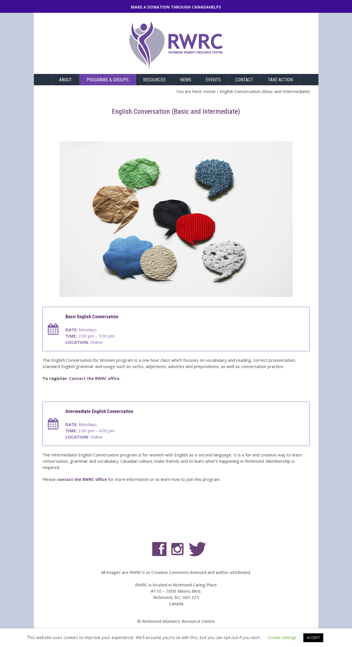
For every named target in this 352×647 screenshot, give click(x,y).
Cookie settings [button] (282, 637)
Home (209, 91)
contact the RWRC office (82, 479)
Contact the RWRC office (94, 378)
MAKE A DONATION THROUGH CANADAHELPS (176, 7)
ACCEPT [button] (313, 637)
